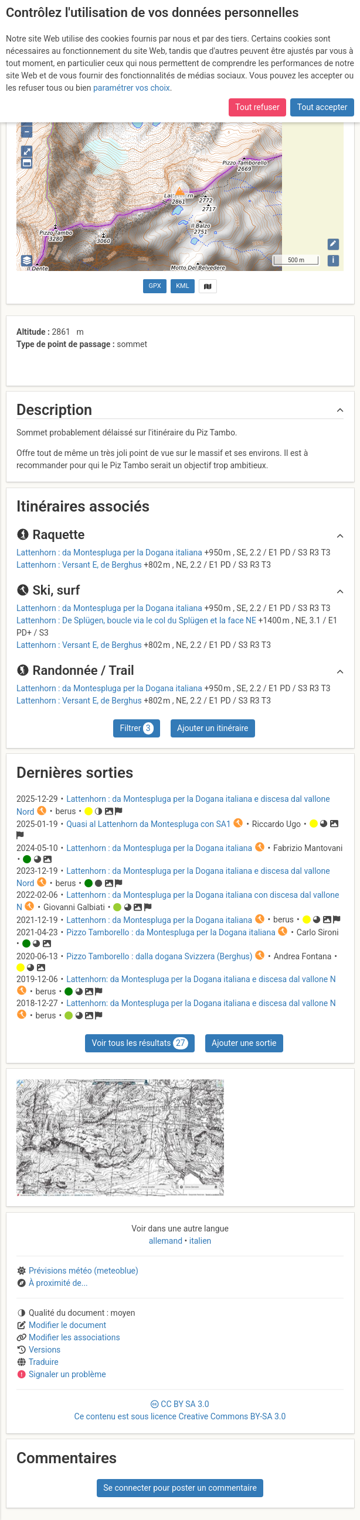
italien (199, 1240)
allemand (167, 1240)
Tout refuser (257, 107)
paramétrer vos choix (131, 87)
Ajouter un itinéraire (212, 728)
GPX (155, 286)
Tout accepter (322, 107)
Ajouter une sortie (244, 1043)
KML (182, 286)
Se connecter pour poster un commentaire (180, 1487)
